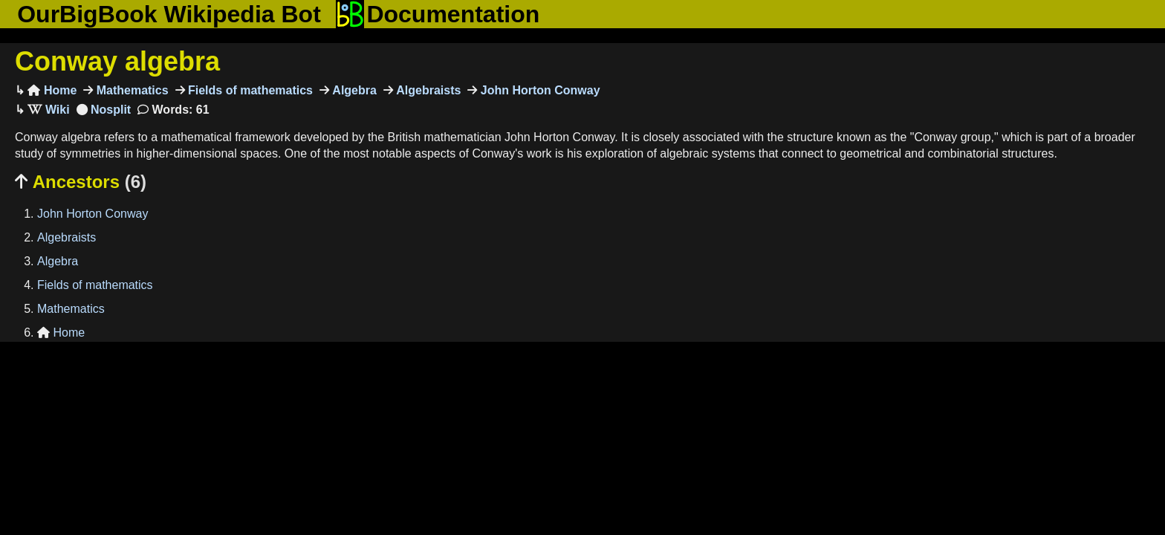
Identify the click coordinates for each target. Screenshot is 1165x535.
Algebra (353, 90)
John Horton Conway (538, 90)
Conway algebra (117, 61)
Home (52, 90)
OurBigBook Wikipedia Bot (169, 14)
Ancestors (80, 182)
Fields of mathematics (249, 90)
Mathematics (130, 90)
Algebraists (427, 90)
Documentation (437, 14)
